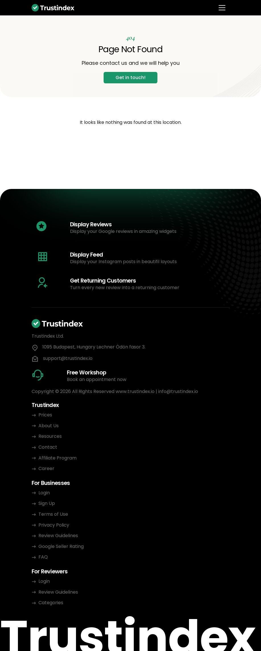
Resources (50, 436)
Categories (50, 602)
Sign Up (46, 503)
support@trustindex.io (68, 358)
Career (46, 468)
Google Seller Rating (61, 546)
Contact (47, 447)
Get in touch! (130, 77)
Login (44, 492)
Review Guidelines (58, 535)
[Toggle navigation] (222, 7)
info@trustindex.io (178, 391)
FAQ (43, 557)
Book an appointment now (96, 379)
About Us (48, 425)
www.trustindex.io (135, 391)
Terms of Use (53, 514)
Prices (45, 415)
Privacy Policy (54, 525)
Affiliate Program (57, 458)
